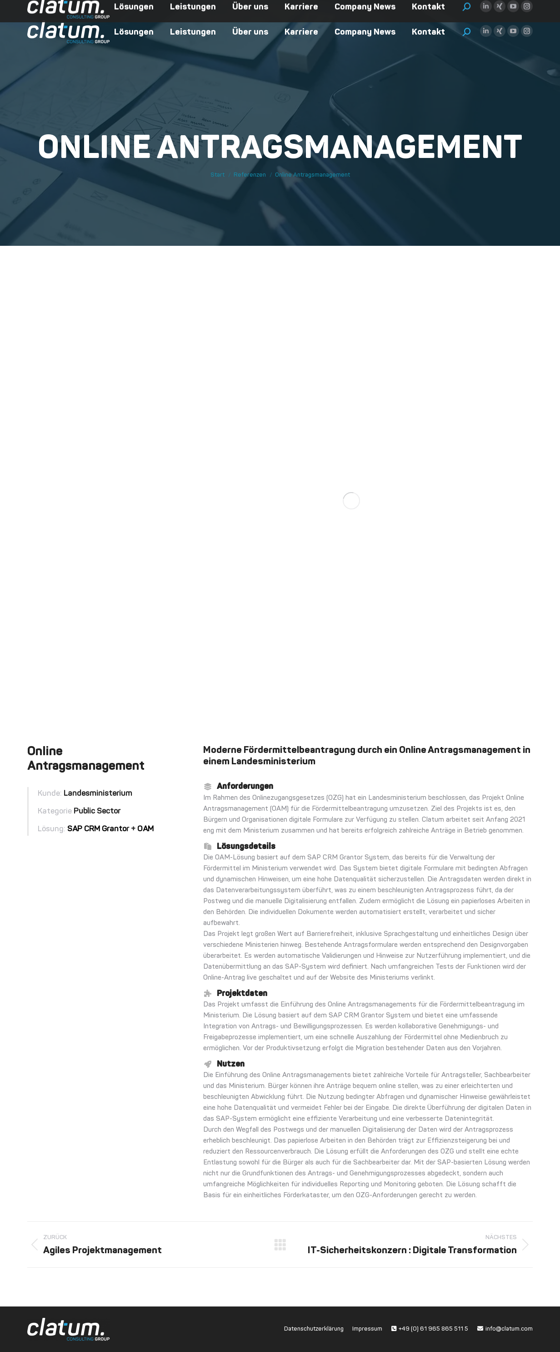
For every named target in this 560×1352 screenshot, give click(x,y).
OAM (145, 829)
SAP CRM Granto (96, 829)
